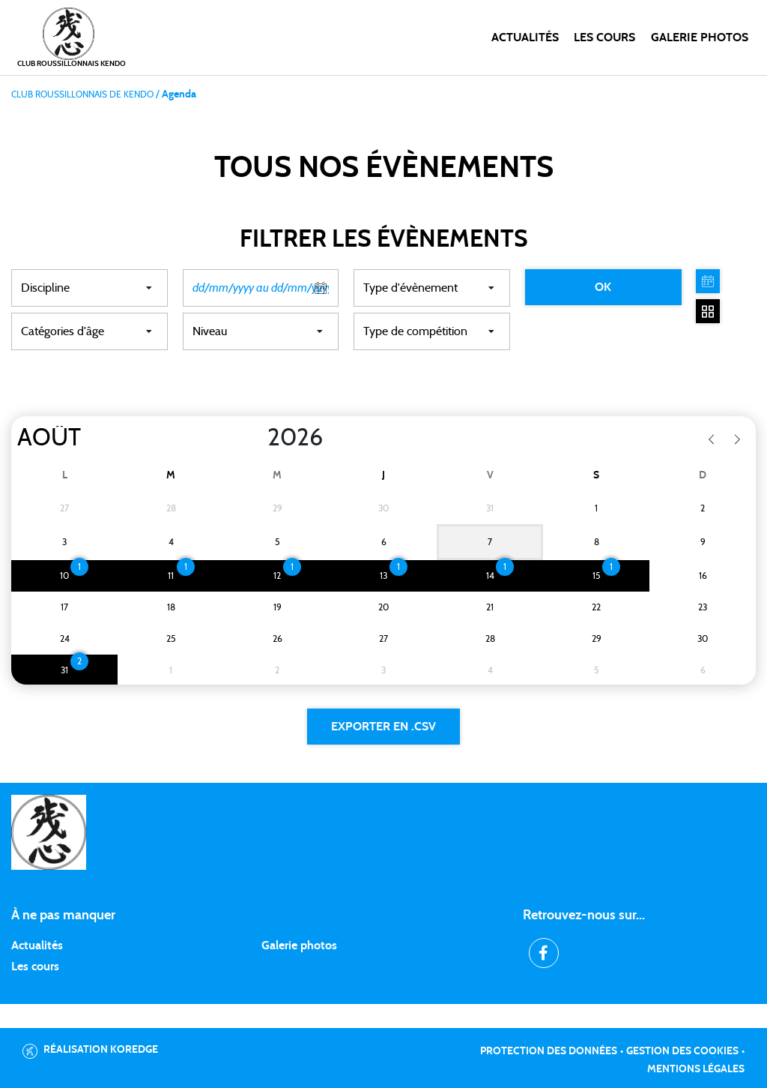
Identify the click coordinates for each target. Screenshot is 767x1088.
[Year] (255, 438)
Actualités (525, 37)
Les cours (604, 37)
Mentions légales (696, 1069)
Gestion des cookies (682, 1051)
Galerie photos (699, 37)
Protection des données (548, 1051)
